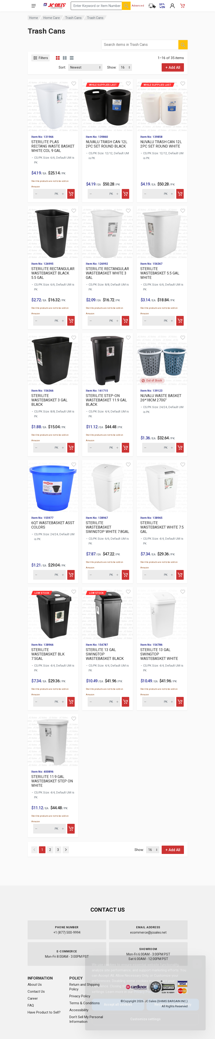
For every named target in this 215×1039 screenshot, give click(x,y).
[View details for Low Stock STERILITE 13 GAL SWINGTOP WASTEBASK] (107, 613)
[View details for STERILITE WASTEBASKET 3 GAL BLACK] (53, 359)
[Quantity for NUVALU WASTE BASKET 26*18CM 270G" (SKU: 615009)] (158, 448)
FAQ (31, 1005)
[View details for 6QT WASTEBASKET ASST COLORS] (53, 486)
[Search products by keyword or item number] (101, 6)
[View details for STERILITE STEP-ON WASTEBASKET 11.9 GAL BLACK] (107, 359)
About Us (35, 984)
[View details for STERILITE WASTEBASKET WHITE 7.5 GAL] (162, 486)
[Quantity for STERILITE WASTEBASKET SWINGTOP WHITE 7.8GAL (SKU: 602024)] (104, 575)
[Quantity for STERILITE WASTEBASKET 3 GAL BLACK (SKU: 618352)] (49, 448)
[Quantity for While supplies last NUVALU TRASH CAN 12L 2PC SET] (104, 194)
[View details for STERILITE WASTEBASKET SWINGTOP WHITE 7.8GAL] (107, 486)
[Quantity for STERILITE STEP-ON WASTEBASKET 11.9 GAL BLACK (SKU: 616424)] (104, 448)
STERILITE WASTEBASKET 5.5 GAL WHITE (159, 273)
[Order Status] (152, 6)
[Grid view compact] (57, 57)
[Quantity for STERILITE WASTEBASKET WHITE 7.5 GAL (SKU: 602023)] (158, 575)
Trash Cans (73, 18)
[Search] (126, 6)
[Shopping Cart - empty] (182, 6)
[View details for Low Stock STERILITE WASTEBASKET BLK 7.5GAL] (53, 613)
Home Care (51, 18)
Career (33, 998)
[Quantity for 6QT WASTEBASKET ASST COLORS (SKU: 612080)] (49, 575)
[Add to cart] (71, 194)
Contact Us (36, 991)
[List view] (71, 57)
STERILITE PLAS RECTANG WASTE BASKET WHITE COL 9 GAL (52, 146)
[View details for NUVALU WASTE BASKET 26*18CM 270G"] (162, 359)
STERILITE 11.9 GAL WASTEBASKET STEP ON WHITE (52, 781)
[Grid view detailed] (64, 57)
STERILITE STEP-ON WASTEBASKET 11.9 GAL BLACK (106, 400)
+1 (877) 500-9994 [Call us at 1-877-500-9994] (66, 932)
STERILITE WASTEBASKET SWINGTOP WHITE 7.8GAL (107, 527)
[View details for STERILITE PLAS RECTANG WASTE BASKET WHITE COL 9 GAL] (53, 105)
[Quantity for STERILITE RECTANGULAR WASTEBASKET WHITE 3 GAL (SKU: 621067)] (104, 321)
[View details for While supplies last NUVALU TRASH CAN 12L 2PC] (107, 105)
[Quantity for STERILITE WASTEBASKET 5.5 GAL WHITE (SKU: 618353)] (158, 321)
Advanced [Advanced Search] (138, 5)
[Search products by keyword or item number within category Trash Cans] (140, 44)
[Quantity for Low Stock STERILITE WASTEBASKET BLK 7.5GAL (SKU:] (49, 702)
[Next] (66, 849)
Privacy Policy (79, 996)
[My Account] (172, 6)
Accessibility (78, 1010)
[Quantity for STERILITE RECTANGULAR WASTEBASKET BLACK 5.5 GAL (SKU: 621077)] (49, 321)
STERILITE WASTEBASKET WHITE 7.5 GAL (162, 527)
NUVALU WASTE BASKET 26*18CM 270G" (160, 398)
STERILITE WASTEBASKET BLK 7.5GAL (47, 654)
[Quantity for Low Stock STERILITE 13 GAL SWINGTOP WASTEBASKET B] (104, 702)
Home (33, 18)
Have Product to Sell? (44, 1012)
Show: (111, 67)
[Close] (193, 964)
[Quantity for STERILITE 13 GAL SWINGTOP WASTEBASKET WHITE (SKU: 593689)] (158, 702)
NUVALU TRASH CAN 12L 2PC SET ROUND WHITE (161, 144)
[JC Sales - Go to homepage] (55, 6)
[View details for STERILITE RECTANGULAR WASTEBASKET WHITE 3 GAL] (107, 232)
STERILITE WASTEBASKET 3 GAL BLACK (49, 400)
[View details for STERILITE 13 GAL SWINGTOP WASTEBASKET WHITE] (162, 613)
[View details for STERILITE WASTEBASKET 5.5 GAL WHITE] (162, 232)
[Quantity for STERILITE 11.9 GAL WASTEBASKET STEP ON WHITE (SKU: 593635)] (49, 829)
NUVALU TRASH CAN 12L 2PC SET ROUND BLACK (106, 144)
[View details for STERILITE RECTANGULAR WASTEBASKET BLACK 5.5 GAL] (53, 232)
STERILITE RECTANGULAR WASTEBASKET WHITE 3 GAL (107, 273)
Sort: (62, 67)
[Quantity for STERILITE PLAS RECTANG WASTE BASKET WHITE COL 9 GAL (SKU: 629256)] (49, 194)
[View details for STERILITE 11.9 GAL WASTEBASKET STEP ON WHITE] (53, 740)
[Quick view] (73, 83)
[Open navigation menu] (34, 6)
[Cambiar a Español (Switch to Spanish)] (162, 6)
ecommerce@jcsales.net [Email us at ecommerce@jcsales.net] (148, 932)
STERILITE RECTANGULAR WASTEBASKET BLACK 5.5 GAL (52, 273)
